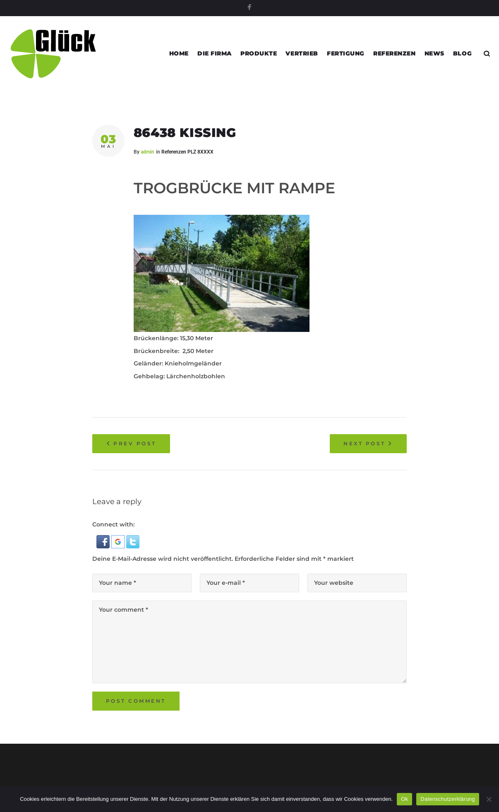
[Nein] (489, 799)
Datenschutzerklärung (447, 799)
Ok (404, 799)
